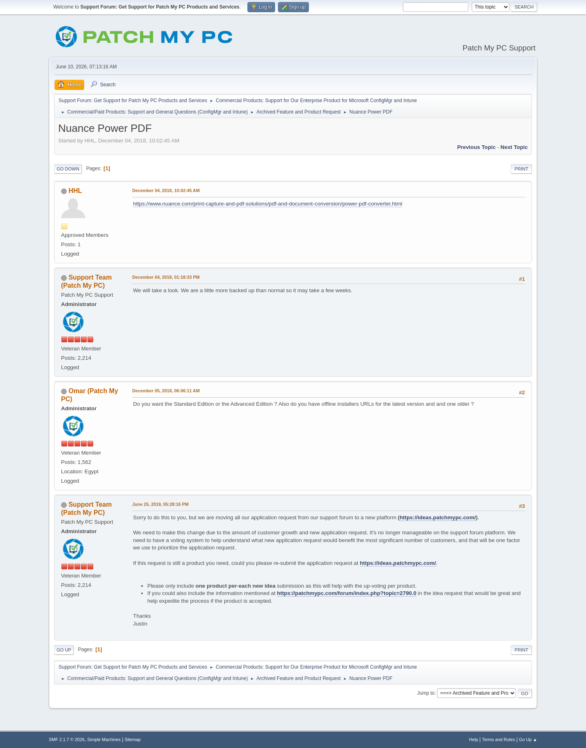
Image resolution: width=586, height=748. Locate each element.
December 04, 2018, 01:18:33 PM (165, 277)
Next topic (514, 147)
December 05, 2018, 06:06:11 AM (166, 390)
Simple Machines (103, 739)
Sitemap (133, 739)
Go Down (68, 168)
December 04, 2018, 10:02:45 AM (166, 190)
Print (521, 168)
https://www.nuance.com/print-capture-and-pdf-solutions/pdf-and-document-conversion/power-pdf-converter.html (267, 204)
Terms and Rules (498, 739)
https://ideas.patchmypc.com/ (438, 517)
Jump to (426, 693)
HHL (75, 190)
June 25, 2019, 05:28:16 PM (160, 504)
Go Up (64, 649)
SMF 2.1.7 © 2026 (67, 739)
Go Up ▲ (528, 739)
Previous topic (476, 147)
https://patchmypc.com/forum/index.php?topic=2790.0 (347, 593)
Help (473, 739)
